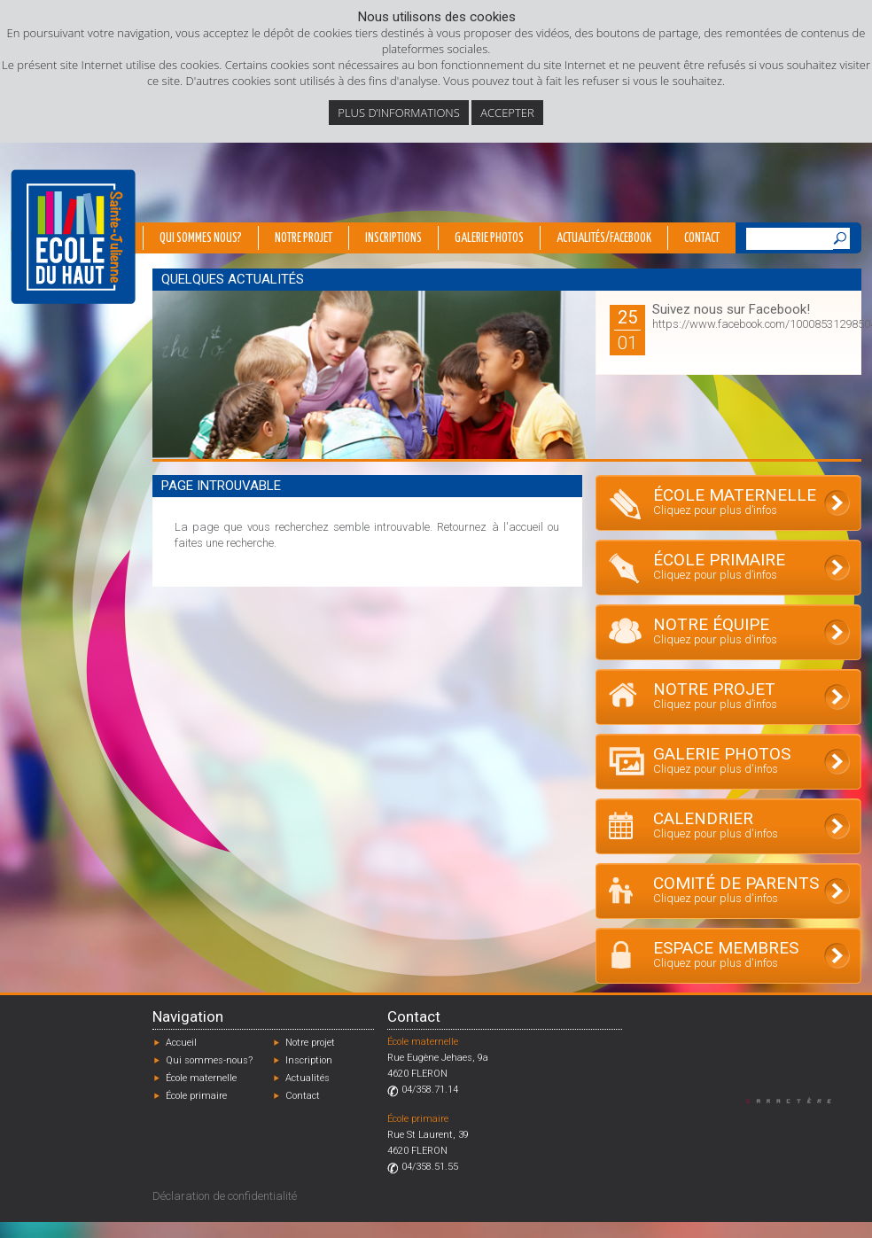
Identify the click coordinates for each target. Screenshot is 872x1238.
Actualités (307, 1078)
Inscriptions (393, 238)
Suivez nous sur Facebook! (731, 309)
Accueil (181, 1042)
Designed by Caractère (797, 1100)
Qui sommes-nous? (209, 1060)
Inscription (308, 1060)
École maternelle (201, 1078)
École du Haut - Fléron (73, 236)
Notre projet (303, 238)
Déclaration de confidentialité (224, 1196)
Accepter (506, 113)
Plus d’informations (399, 113)
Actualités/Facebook (604, 238)
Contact (702, 238)
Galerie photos (489, 238)
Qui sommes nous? (201, 238)
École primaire (196, 1096)
